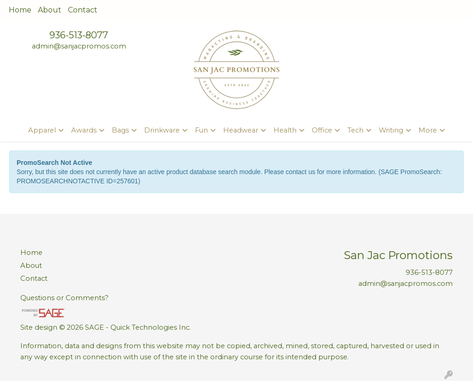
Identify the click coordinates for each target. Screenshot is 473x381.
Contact (82, 10)
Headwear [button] (240, 130)
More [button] (427, 130)
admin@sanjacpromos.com (79, 46)
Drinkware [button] (162, 130)
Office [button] (322, 130)
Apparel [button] (42, 130)
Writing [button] (391, 130)
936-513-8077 (78, 35)
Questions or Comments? (64, 298)
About (49, 10)
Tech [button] (355, 130)
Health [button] (285, 130)
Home (20, 10)
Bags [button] (120, 130)
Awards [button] (84, 130)
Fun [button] (201, 130)
